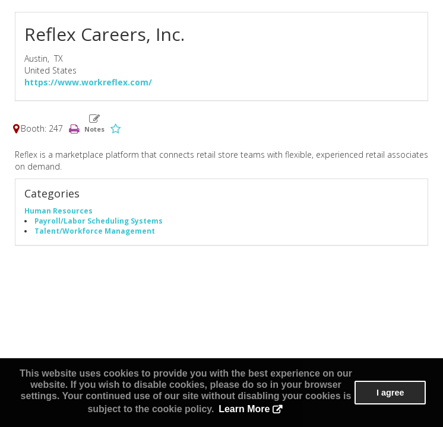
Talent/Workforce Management (94, 230)
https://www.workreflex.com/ (88, 82)
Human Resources (58, 210)
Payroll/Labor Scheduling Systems (98, 220)
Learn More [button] (244, 409)
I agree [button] (390, 392)
